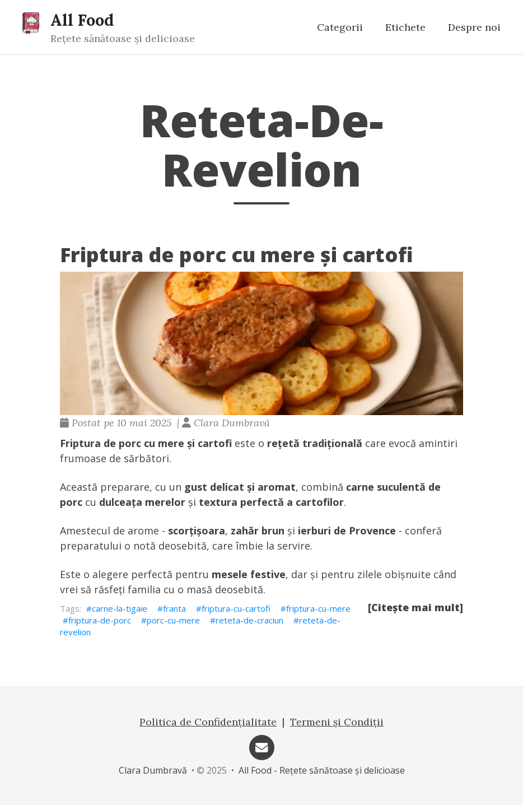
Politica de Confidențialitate (208, 721)
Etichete (405, 27)
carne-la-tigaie (119, 608)
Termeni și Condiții (337, 721)
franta (174, 608)
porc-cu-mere (173, 620)
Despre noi (474, 27)
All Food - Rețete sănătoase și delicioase (322, 770)
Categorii (340, 27)
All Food (82, 20)
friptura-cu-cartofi (236, 608)
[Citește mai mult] (415, 607)
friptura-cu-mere (318, 608)
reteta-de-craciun (249, 620)
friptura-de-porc (99, 620)
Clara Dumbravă (153, 770)
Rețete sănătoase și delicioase (122, 38)
